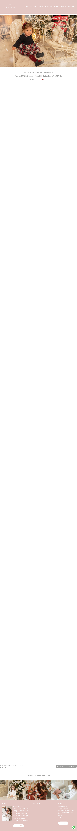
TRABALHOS (33, 6)
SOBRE (47, 6)
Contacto (63, 823)
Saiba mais (18, 825)
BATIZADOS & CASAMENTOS (58, 6)
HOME (27, 6)
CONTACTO (71, 6)
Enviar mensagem (64, 808)
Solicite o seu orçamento (66, 766)
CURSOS (41, 6)
